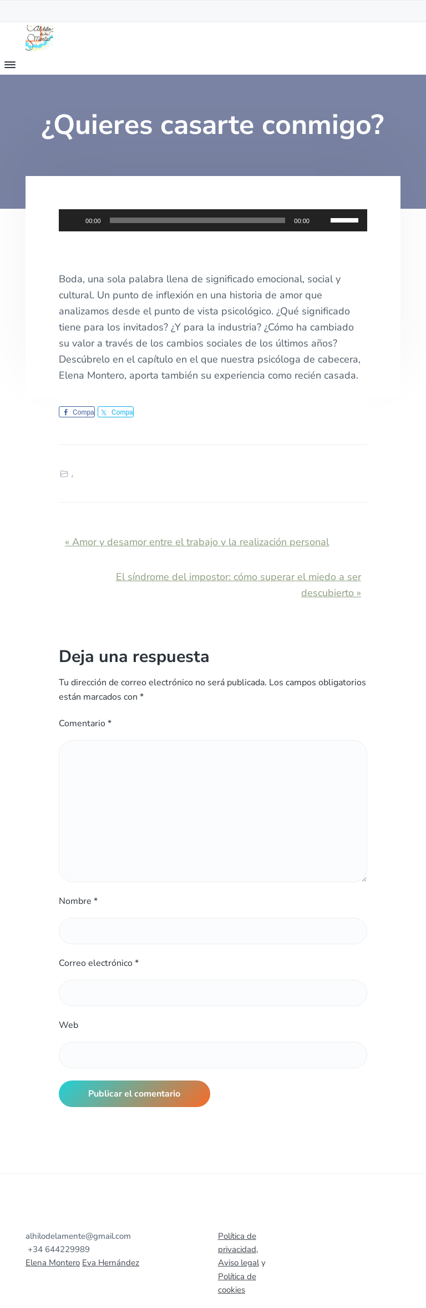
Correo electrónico (99, 963)
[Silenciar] (321, 220)
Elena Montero (53, 1262)
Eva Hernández (110, 1262)
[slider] (198, 220)
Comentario (85, 723)
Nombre (78, 901)
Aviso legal (238, 1262)
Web (68, 1025)
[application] (213, 220)
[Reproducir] (73, 220)
